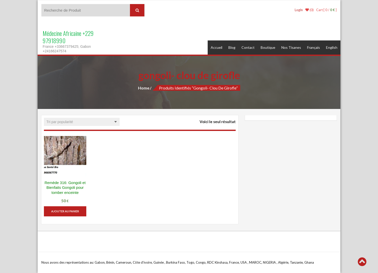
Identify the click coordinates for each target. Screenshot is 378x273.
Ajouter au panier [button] (65, 211)
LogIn (299, 10)
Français (313, 47)
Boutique (268, 47)
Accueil (216, 47)
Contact (248, 47)
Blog (231, 47)
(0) (309, 10)
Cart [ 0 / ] (326, 10)
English (331, 47)
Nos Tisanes (291, 47)
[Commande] (82, 122)
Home (143, 87)
